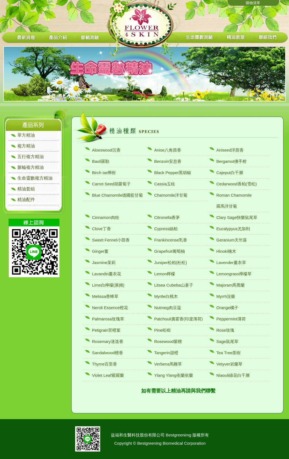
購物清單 (253, 3)
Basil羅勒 (100, 161)
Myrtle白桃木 (166, 296)
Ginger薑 (100, 251)
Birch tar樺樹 (104, 172)
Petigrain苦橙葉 (106, 330)
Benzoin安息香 (167, 161)
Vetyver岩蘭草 (229, 364)
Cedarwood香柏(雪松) (236, 184)
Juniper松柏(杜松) (170, 262)
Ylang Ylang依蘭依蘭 (173, 375)
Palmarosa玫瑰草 (108, 319)
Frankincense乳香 (170, 240)
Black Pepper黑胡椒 (172, 172)
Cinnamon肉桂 (105, 217)
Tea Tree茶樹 (228, 352)
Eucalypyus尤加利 (233, 228)
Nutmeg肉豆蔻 (167, 307)
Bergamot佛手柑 (231, 161)
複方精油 (26, 146)
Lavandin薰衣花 (106, 273)
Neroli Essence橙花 (110, 307)
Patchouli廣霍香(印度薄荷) (178, 319)
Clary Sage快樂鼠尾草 (236, 217)
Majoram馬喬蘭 (230, 285)
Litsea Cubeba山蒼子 (173, 285)
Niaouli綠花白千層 (233, 375)
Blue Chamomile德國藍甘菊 (117, 195)
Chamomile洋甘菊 (170, 195)
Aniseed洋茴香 (230, 150)
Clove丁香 (101, 228)
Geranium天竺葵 (231, 240)
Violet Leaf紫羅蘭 (108, 375)
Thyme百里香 (104, 364)
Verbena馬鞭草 (168, 364)
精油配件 (26, 199)
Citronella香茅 (167, 217)
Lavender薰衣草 (231, 262)
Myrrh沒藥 (225, 296)
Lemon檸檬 (164, 273)
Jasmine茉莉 (104, 262)
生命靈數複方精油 (35, 178)
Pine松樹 (162, 330)
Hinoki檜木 (226, 251)
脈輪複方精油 (30, 167)
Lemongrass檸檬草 (234, 273)
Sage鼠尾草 (227, 341)
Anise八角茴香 (167, 150)
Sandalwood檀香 (107, 352)
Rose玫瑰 (225, 330)
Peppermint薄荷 (231, 319)
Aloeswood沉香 (106, 150)
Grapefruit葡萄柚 (169, 251)
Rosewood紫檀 (168, 341)
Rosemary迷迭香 (107, 341)
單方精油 (26, 135)
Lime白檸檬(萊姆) (108, 285)
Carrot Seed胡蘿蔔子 (111, 184)
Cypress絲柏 (166, 228)
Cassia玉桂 (164, 184)
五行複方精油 (30, 156)
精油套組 (26, 188)
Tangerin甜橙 (166, 352)
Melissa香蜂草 (105, 296)
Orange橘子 (227, 307)
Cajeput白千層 (229, 172)
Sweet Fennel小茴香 (111, 240)
